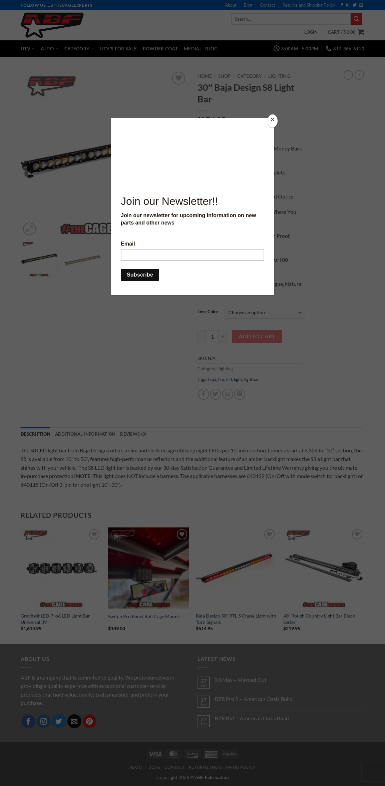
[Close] (273, 120)
